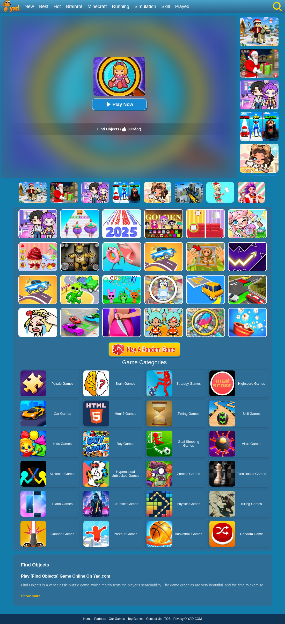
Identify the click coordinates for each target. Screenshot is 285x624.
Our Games (117, 619)
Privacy (178, 619)
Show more (30, 596)
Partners (100, 619)
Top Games (135, 619)
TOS (167, 619)
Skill (165, 6)
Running (120, 6)
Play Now (119, 104)
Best (43, 6)
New (29, 6)
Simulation (145, 6)
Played (182, 6)
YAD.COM (194, 619)
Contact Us (154, 619)
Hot (57, 6)
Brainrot (74, 6)
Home (87, 619)
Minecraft (97, 6)
